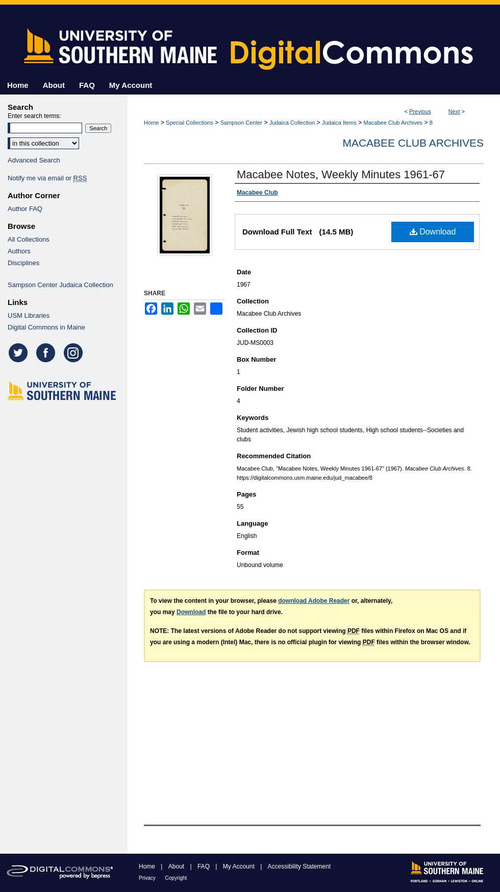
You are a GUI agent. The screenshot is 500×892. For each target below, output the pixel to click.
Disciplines (23, 263)
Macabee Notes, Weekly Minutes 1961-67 (341, 174)
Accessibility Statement (299, 866)
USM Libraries (28, 315)
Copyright (176, 878)
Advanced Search (34, 160)
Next (454, 111)
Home (151, 123)
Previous (420, 111)
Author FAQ (25, 209)
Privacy (148, 878)
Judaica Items (339, 123)
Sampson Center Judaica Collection (60, 285)
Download (433, 231)
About (177, 866)
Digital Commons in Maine (46, 327)
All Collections (28, 239)
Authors (19, 251)
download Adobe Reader (313, 600)
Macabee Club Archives (393, 123)
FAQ (204, 866)
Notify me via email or (47, 178)
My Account (239, 866)
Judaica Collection (292, 123)
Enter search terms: (34, 116)
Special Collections (189, 123)
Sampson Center (241, 123)
